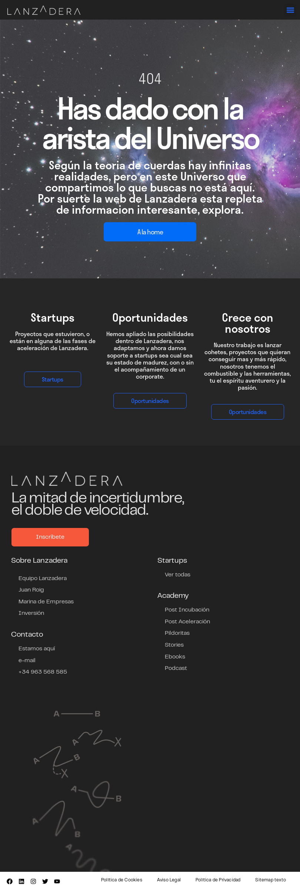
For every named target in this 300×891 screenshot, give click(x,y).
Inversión (31, 613)
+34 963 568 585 (43, 672)
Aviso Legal (169, 880)
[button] (290, 10)
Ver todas (177, 574)
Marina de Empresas (46, 601)
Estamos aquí (37, 648)
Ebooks (175, 657)
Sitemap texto (270, 880)
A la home (150, 232)
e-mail (27, 660)
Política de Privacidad (218, 880)
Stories (174, 645)
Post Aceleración (187, 621)
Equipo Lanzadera (43, 578)
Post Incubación (187, 610)
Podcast (176, 668)
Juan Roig (31, 590)
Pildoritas (177, 633)
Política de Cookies (121, 880)
